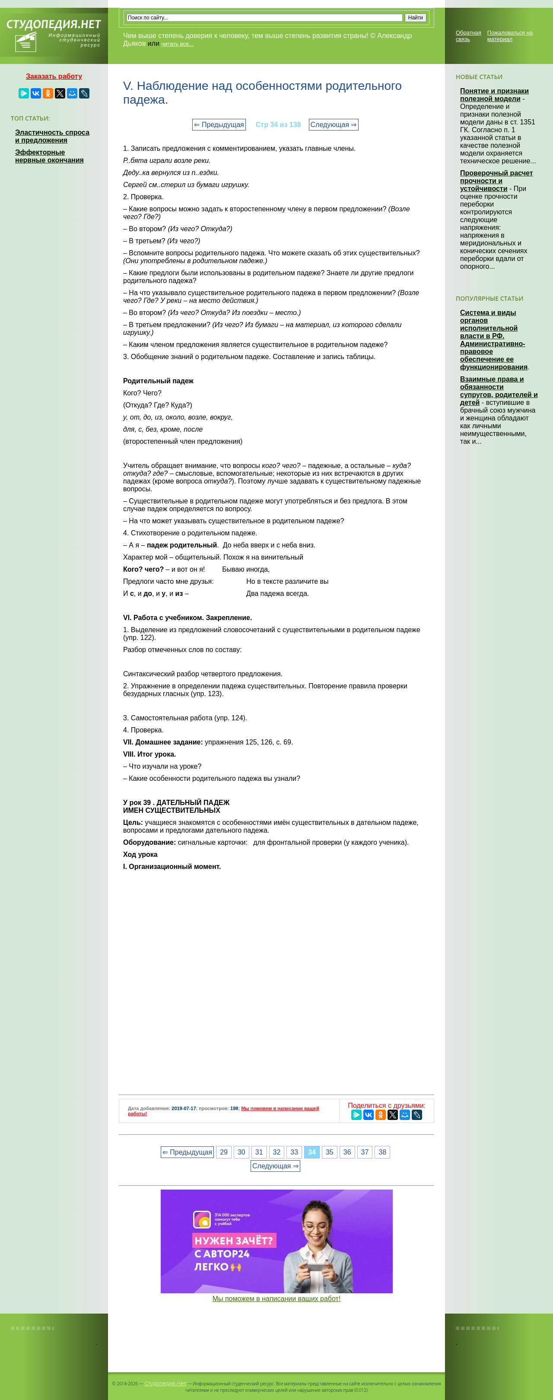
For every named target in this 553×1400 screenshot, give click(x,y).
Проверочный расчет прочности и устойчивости (496, 180)
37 (365, 1152)
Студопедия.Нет (165, 1383)
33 (294, 1152)
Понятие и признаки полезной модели (494, 94)
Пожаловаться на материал (510, 35)
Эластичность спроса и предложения (52, 136)
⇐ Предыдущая (219, 124)
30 (241, 1152)
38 (382, 1152)
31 (259, 1152)
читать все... (178, 44)
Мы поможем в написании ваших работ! (277, 1298)
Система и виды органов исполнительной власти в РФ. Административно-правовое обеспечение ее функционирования (494, 340)
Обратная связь (468, 35)
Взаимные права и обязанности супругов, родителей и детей (499, 390)
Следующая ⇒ (334, 124)
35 (330, 1152)
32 (277, 1152)
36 (347, 1152)
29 (224, 1152)
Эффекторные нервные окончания (49, 156)
